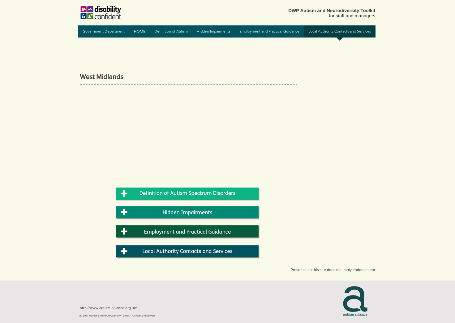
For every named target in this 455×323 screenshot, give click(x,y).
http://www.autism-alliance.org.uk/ (108, 308)
